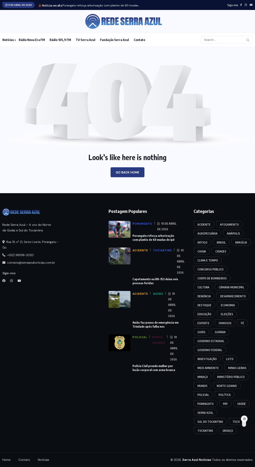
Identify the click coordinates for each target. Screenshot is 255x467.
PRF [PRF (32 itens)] (225, 403)
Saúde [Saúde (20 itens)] (241, 403)
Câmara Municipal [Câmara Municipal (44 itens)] (231, 287)
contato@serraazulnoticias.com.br (28, 263)
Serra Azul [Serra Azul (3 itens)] (205, 412)
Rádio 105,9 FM (60, 40)
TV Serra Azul (85, 40)
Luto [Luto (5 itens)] (229, 359)
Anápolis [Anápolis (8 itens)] (233, 233)
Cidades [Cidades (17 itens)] (220, 251)
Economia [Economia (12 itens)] (228, 305)
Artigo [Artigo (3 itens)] (202, 242)
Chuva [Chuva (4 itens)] (201, 251)
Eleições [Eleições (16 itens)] (227, 314)
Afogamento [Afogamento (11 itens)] (229, 224)
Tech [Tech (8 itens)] (236, 421)
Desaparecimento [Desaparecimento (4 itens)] (233, 296)
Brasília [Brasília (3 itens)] (241, 242)
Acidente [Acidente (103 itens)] (204, 224)
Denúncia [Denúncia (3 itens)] (204, 296)
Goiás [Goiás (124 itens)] (201, 332)
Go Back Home (127, 172)
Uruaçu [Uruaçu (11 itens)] (228, 430)
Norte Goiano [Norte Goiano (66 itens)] (227, 386)
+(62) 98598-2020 (18, 255)
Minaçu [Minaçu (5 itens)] (202, 377)
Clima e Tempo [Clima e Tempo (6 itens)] (207, 260)
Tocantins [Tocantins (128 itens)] (205, 430)
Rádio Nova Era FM (32, 40)
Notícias (8, 40)
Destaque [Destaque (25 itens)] (204, 305)
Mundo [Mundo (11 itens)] (202, 386)
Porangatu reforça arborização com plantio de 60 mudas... (101, 5)
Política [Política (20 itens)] (225, 395)
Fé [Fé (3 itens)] (242, 323)
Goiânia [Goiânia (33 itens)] (220, 332)
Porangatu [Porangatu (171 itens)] (205, 403)
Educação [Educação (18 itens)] (204, 314)
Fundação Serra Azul (114, 40)
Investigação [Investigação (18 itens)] (207, 359)
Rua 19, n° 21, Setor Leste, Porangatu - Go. (30, 245)
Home (6, 460)
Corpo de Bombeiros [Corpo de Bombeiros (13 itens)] (212, 278)
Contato (139, 40)
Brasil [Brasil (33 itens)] (221, 242)
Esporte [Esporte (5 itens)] (203, 323)
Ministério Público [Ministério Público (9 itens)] (231, 377)
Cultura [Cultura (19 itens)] (203, 287)
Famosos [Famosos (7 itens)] (225, 323)
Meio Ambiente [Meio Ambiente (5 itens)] (208, 368)
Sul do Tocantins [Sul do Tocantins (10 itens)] (210, 421)
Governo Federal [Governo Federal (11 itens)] (209, 350)
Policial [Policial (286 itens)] (203, 395)
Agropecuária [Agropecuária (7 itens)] (207, 233)
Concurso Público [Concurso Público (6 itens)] (210, 269)
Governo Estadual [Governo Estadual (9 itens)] (211, 341)
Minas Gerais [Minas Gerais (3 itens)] (237, 368)
